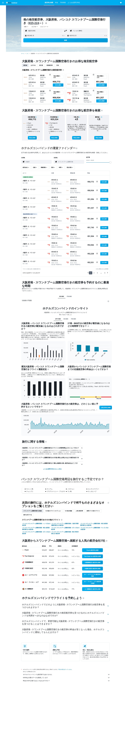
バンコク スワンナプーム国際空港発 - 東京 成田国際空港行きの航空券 (94, 524)
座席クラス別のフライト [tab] (93, 511)
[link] (32, 137)
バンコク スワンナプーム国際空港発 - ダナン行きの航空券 (65, 528)
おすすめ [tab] (33, 65)
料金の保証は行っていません (65, 669)
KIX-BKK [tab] (61, 296)
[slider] (110, 162)
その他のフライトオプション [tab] (53, 511)
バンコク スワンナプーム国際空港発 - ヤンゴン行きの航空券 (94, 528)
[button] (3, 3)
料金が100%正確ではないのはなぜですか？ (66, 681)
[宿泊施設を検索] (3, 11)
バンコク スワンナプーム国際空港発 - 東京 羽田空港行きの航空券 (64, 532)
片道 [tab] (57, 65)
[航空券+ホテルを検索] (3, 19)
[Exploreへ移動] (3, 22)
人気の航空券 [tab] (79, 511)
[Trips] (3, 27)
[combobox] (26, 26)
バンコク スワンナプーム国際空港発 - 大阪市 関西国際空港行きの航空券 (64, 524)
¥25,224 (34, 23)
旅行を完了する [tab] (27, 514)
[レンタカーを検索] (3, 15)
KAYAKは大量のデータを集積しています (66, 678)
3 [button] (97, 273)
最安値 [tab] (25, 65)
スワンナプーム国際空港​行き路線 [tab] (32, 511)
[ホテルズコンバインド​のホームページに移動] (11, 3)
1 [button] (90, 273)
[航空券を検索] (3, 8)
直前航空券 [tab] (50, 65)
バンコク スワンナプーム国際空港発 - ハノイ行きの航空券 (36, 524)
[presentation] (46, 23)
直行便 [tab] (41, 65)
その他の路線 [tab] (68, 511)
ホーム (22, 53)
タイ (27, 53)
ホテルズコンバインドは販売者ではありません (66, 674)
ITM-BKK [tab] (69, 296)
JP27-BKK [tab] (58, 319)
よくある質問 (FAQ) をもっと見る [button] (52, 469)
